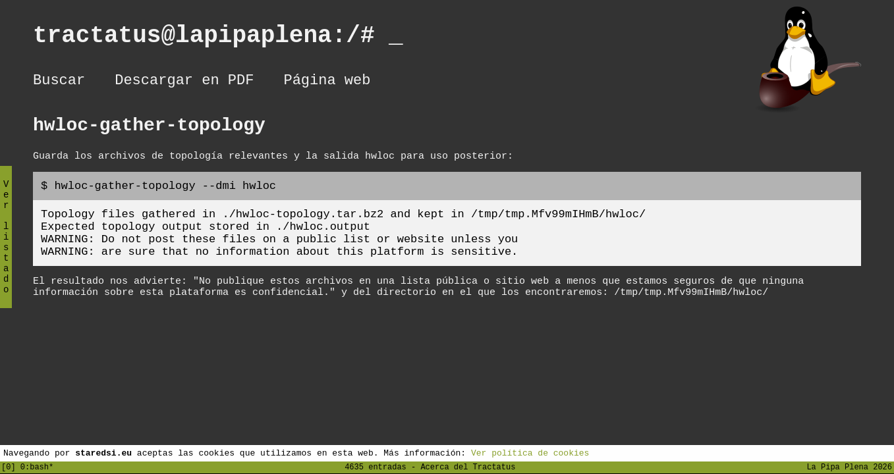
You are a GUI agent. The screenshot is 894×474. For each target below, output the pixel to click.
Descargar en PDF (184, 82)
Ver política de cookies (530, 452)
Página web (326, 82)
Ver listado (6, 248)
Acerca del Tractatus (467, 466)
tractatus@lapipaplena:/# (218, 38)
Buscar (59, 82)
